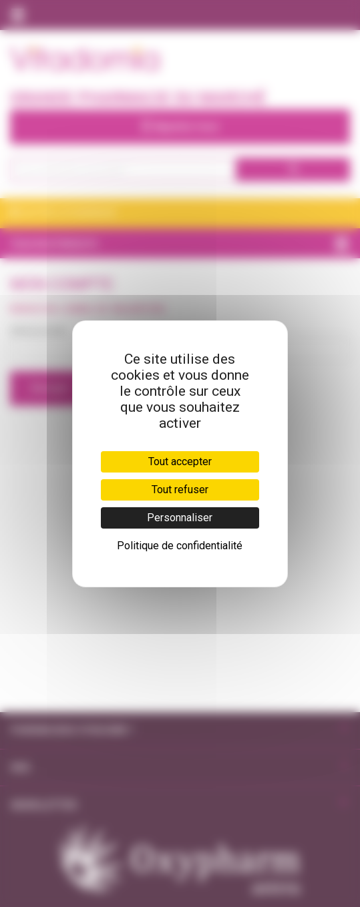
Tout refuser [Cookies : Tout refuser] (180, 489)
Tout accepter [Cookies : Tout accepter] (180, 461)
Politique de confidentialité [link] (179, 545)
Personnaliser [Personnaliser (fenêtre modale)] (179, 517)
